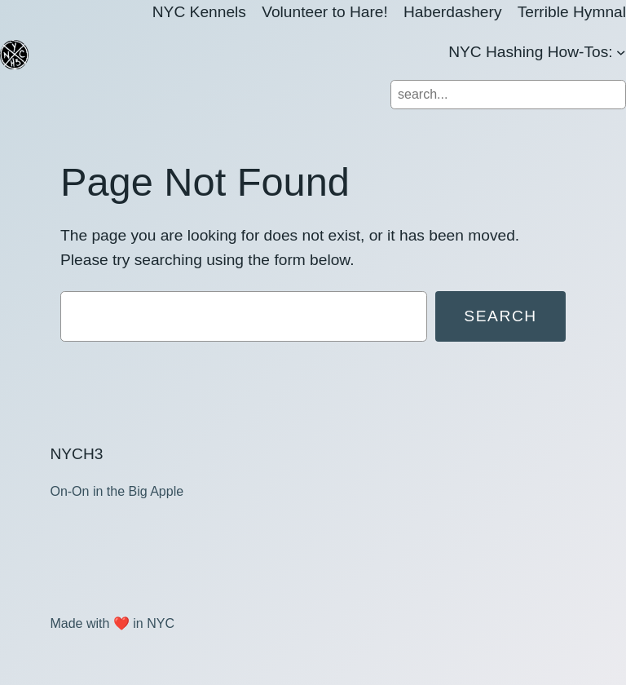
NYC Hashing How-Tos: (530, 51)
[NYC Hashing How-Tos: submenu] (621, 52)
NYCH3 (76, 453)
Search (500, 316)
